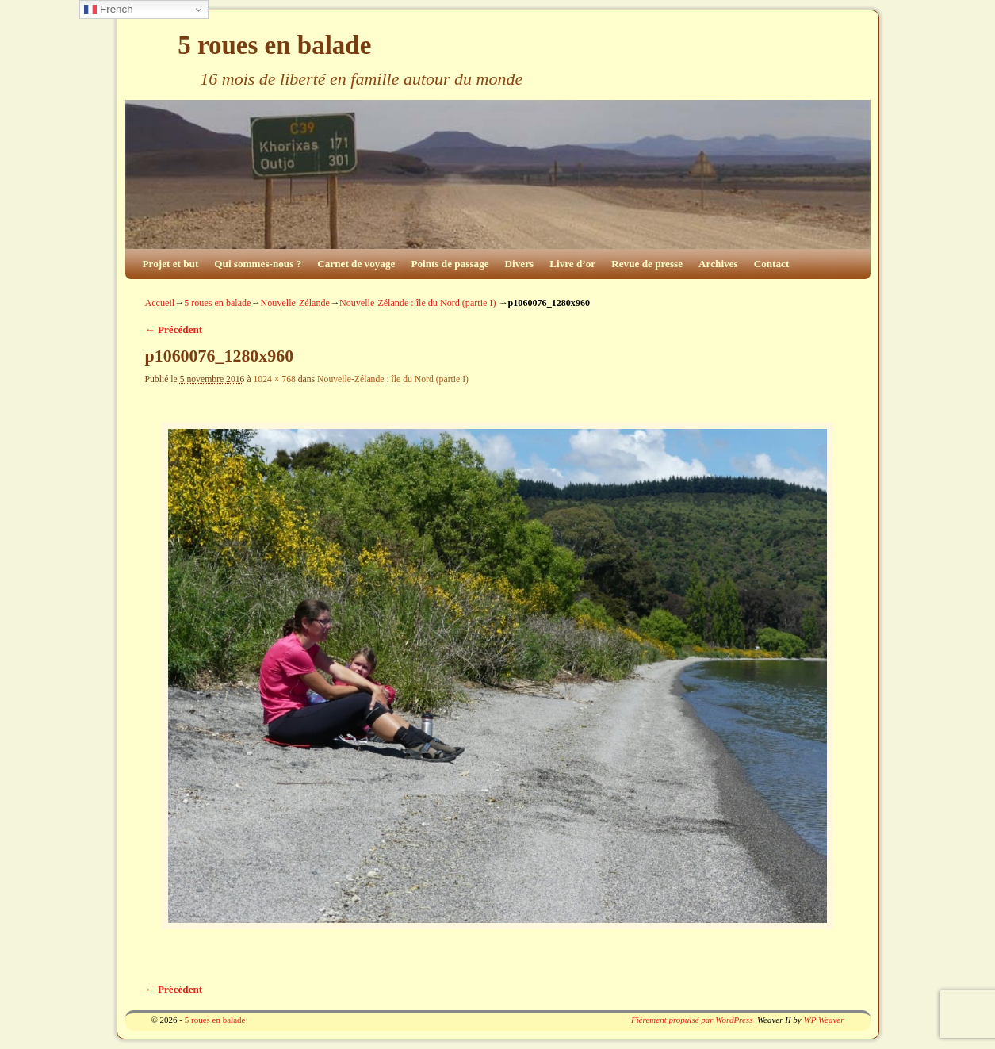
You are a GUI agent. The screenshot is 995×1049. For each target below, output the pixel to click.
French (108, 9)
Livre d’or (572, 264)
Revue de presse (647, 264)
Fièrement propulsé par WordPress (691, 1019)
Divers (519, 264)
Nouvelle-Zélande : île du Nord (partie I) (417, 302)
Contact (772, 264)
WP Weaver (823, 1019)
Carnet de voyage (356, 264)
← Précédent (174, 329)
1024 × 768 (274, 379)
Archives (718, 264)
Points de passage (449, 264)
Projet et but (171, 264)
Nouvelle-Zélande (295, 302)
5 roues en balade (274, 45)
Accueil (160, 302)
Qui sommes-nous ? (257, 264)
